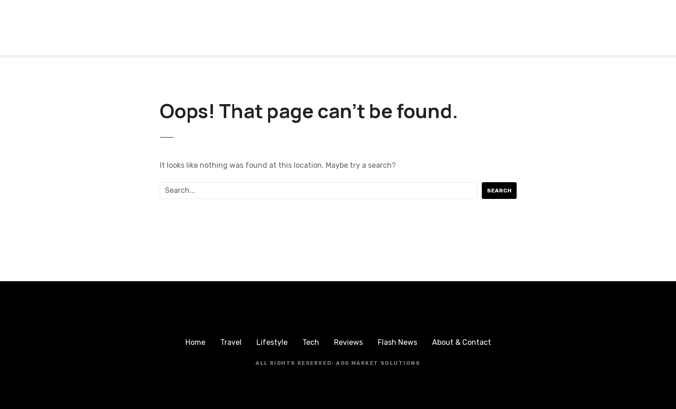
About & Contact (461, 342)
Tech (310, 342)
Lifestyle (272, 342)
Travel (231, 342)
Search (499, 190)
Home (195, 342)
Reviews (348, 342)
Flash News (397, 342)
